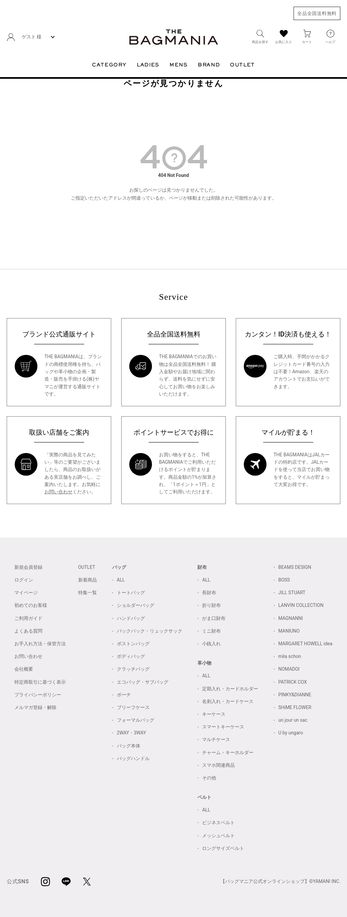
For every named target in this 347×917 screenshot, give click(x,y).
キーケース (213, 714)
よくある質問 (28, 631)
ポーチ (124, 694)
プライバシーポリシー (37, 694)
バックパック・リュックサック (149, 631)
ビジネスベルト (218, 822)
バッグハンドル (133, 758)
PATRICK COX (292, 682)
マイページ (26, 592)
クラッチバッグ (133, 669)
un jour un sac (292, 720)
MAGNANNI (290, 618)
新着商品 (87, 580)
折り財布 (211, 605)
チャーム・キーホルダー (227, 752)
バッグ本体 (128, 745)
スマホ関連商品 (218, 765)
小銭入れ (211, 643)
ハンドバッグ (131, 618)
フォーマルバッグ (135, 720)
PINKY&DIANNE (294, 694)
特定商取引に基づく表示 (40, 682)
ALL (121, 580)
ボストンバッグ (133, 643)
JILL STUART (291, 592)
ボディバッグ (131, 656)
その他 (209, 777)
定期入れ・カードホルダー (230, 688)
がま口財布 (213, 618)
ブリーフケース (133, 707)
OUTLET (86, 567)
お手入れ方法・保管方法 (40, 643)
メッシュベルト (218, 835)
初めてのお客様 (30, 605)
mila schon (289, 656)
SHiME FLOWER (294, 707)
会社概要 (23, 669)
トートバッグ (131, 592)
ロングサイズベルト (223, 848)
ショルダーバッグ (135, 605)
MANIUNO (289, 631)
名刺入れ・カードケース (227, 701)
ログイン (23, 580)
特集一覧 (87, 592)
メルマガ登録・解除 (35, 707)
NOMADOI (289, 669)
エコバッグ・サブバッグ (142, 682)
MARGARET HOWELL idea (305, 643)
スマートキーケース (223, 726)
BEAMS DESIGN (294, 567)
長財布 (209, 592)
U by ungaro (290, 732)
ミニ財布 (211, 631)
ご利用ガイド (28, 618)
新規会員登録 (28, 567)
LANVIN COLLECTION (300, 605)
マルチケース (216, 739)
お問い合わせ (58, 491)
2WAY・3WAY (131, 732)
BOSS (284, 580)
